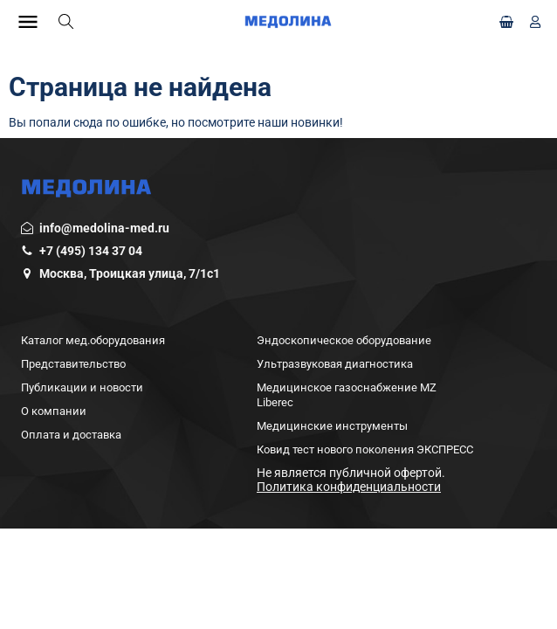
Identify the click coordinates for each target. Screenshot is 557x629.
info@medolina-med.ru (104, 228)
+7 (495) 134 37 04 (90, 251)
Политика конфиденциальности (349, 487)
